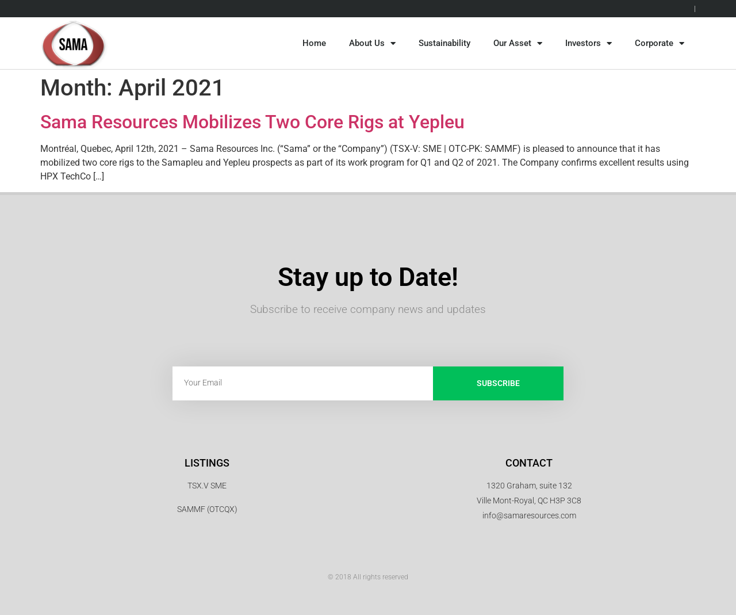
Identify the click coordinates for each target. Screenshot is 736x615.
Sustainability (444, 43)
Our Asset (517, 43)
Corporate (659, 43)
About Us (372, 43)
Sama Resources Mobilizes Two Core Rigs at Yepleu (252, 122)
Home (314, 43)
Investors (588, 43)
